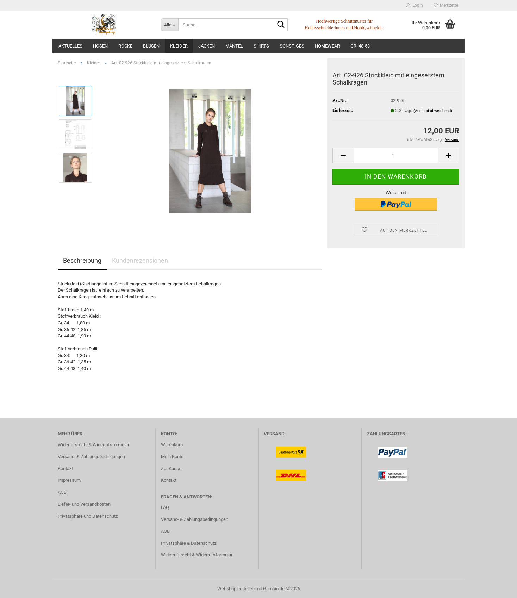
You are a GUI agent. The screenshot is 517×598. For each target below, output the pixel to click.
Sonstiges (292, 46)
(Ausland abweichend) (432, 110)
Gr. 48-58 (360, 46)
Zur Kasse (171, 468)
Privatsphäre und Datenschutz (88, 516)
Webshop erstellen (236, 588)
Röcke (125, 46)
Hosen (100, 46)
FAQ (165, 507)
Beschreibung (82, 260)
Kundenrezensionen (140, 260)
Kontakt (65, 468)
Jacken (206, 46)
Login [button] (414, 5)
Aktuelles (70, 46)
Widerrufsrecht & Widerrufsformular (93, 444)
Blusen (151, 46)
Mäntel (234, 46)
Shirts (261, 46)
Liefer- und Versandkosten (84, 504)
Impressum (69, 480)
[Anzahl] (396, 155)
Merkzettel (446, 5)
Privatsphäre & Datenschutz (188, 543)
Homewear (327, 46)
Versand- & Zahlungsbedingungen (91, 456)
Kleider (179, 46)
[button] (343, 155)
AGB (62, 492)
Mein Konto (172, 456)
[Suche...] (169, 24)
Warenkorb (172, 444)
